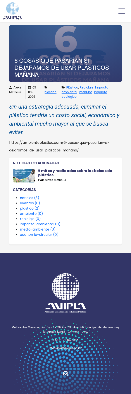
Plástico (72, 87)
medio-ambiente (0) (38, 229)
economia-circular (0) (39, 234)
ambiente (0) (31, 213)
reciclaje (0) (30, 218)
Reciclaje (86, 87)
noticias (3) (29, 197)
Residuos (85, 92)
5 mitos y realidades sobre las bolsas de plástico (75, 172)
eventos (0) (30, 203)
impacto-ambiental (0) (40, 224)
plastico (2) (30, 208)
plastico (51, 92)
